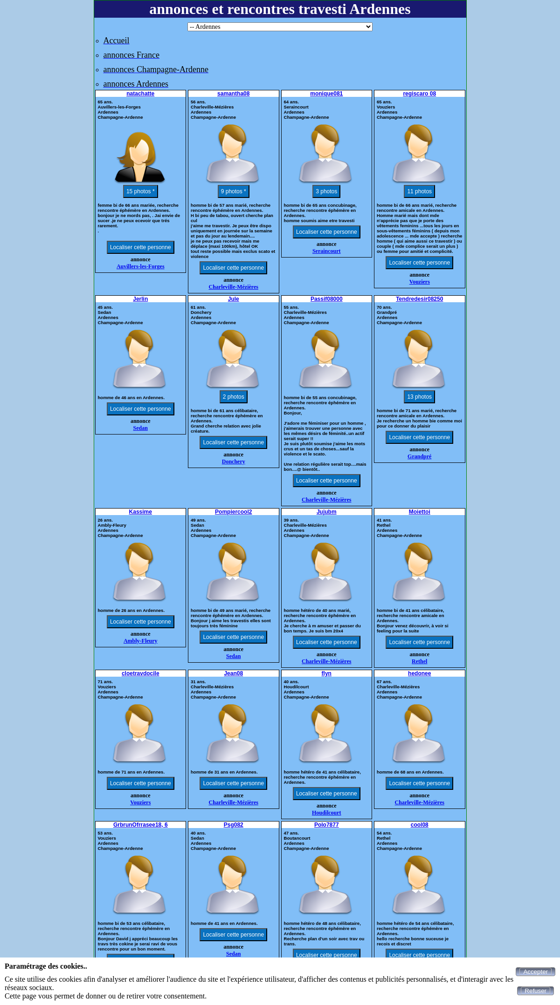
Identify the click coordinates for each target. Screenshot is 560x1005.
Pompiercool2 (233, 512)
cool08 (420, 825)
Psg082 (233, 825)
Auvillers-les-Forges (141, 266)
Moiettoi (419, 512)
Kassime (140, 512)
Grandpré (419, 456)
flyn (327, 673)
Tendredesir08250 (419, 299)
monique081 (326, 93)
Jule (233, 299)
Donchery (233, 461)
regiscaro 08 (419, 93)
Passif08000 (327, 299)
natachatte (140, 93)
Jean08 (233, 673)
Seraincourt (326, 251)
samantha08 (233, 93)
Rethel (419, 661)
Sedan (140, 428)
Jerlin (140, 299)
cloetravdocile (140, 673)
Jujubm (327, 512)
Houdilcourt (326, 812)
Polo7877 (326, 825)
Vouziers (419, 281)
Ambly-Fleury (141, 641)
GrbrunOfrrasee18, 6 (140, 825)
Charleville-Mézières (233, 287)
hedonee (419, 673)
